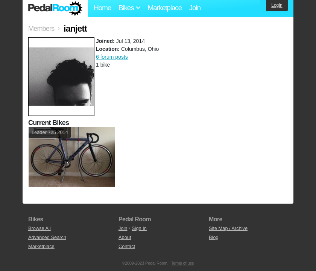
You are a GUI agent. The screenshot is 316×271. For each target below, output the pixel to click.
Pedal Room (55, 8)
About (124, 237)
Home (102, 8)
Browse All (39, 228)
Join (195, 8)
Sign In (139, 228)
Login (276, 5)
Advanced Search (47, 237)
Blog (214, 237)
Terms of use (182, 263)
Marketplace (164, 8)
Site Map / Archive (228, 228)
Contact (126, 246)
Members (41, 28)
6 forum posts (112, 57)
